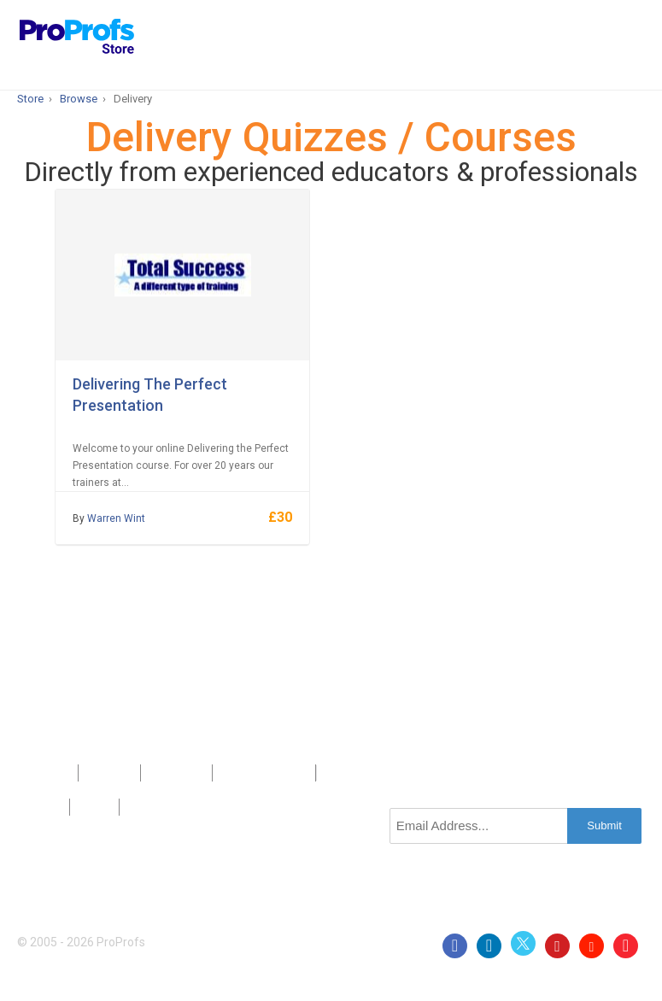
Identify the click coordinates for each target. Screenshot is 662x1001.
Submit (604, 825)
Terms (94, 807)
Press (235, 773)
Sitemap (286, 773)
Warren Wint (116, 518)
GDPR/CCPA (157, 807)
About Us (109, 773)
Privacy (43, 807)
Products (47, 773)
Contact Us (176, 773)
